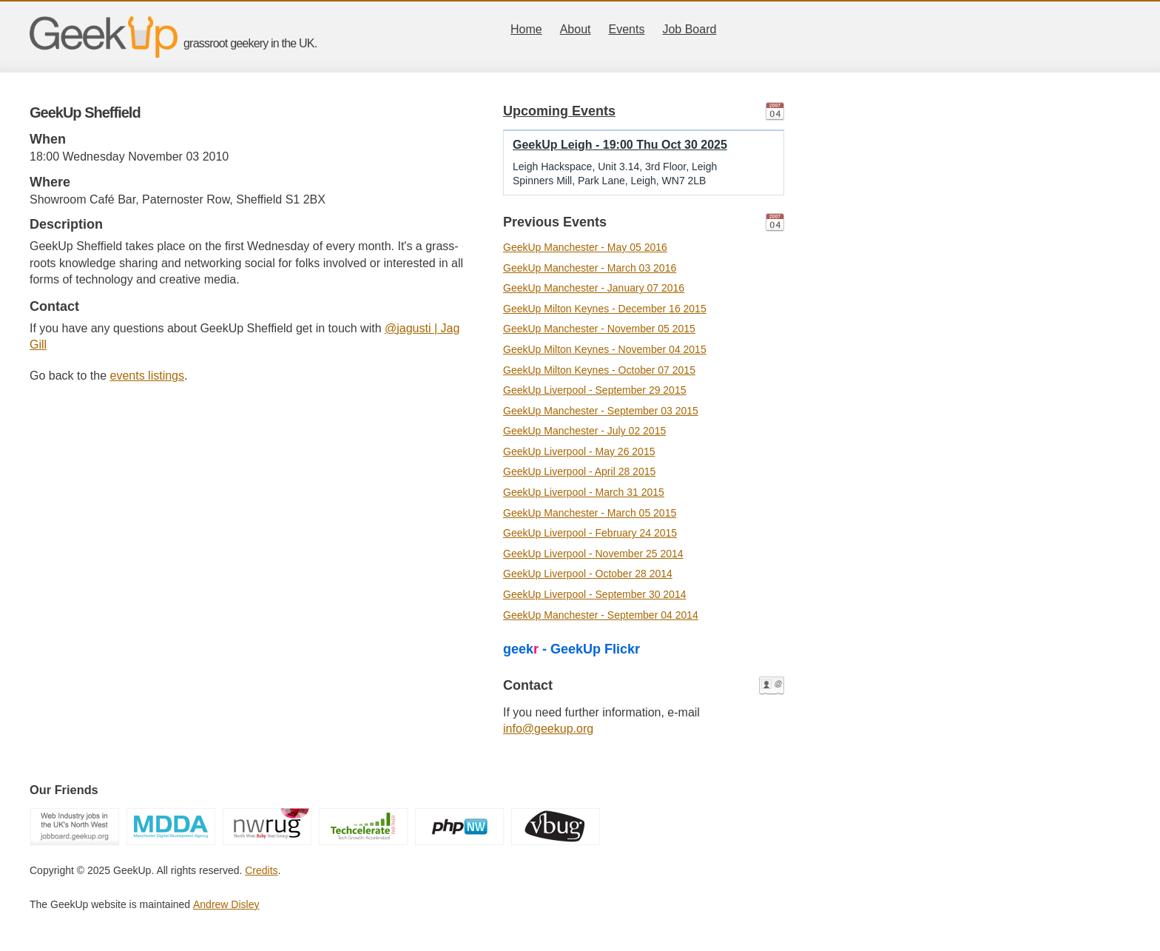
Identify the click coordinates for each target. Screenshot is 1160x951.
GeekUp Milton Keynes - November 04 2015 (605, 349)
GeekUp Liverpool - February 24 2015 (590, 533)
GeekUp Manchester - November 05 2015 (599, 329)
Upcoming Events (559, 111)
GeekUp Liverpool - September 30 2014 (594, 594)
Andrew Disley (226, 904)
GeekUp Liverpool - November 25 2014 (593, 553)
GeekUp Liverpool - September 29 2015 (594, 390)
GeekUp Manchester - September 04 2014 (600, 615)
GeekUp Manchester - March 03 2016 (589, 268)
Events (627, 29)
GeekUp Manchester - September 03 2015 (600, 411)
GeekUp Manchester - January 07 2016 (593, 288)
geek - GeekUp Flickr (571, 649)
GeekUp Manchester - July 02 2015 (584, 431)
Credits (261, 870)
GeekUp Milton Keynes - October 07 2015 (599, 370)
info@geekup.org (548, 728)
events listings (147, 375)
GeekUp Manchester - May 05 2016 (585, 247)
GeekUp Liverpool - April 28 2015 (579, 471)
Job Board (689, 29)
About (575, 29)
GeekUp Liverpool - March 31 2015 (583, 492)
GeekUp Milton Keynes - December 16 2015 (605, 309)
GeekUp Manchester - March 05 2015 (589, 513)
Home (526, 29)
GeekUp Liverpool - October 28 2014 (587, 573)
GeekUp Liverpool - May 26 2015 (579, 451)
